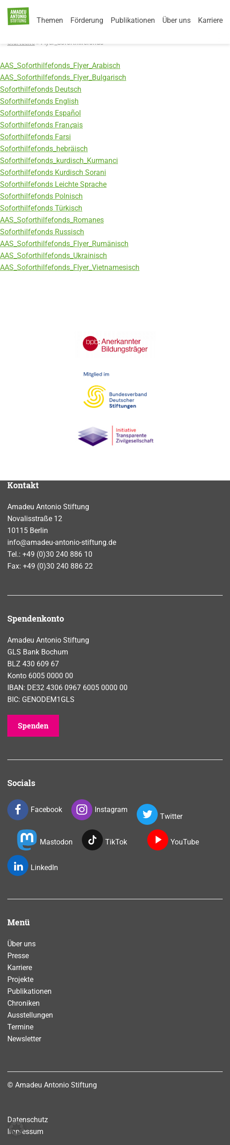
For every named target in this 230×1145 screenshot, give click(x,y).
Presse (18, 955)
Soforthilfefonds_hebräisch (44, 148)
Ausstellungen (30, 1015)
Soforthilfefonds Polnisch (41, 196)
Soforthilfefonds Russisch (42, 231)
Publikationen (133, 20)
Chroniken (23, 1003)
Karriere (210, 20)
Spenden (33, 725)
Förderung (86, 20)
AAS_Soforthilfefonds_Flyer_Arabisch (60, 65)
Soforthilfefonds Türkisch (41, 208)
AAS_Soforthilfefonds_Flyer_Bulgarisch (63, 77)
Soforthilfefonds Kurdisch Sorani (53, 172)
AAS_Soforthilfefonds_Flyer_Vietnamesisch (69, 267)
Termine (20, 1027)
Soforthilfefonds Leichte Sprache (53, 184)
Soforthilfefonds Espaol (40, 113)
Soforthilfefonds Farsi (35, 136)
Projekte (20, 979)
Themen (50, 20)
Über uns (176, 20)
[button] (16, 1128)
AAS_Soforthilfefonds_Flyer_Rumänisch (64, 243)
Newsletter (24, 1038)
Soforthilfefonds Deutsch (40, 89)
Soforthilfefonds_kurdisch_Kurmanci (59, 160)
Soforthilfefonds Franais (41, 125)
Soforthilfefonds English (39, 101)
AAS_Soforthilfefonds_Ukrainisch (53, 255)
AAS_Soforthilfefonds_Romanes (52, 220)
